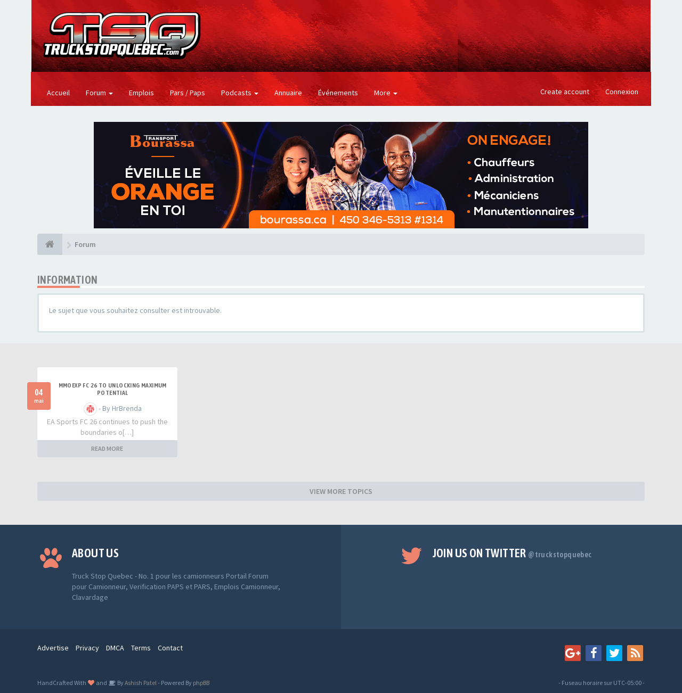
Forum (99, 92)
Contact (170, 648)
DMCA (115, 648)
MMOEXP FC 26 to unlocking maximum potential (113, 389)
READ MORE (107, 448)
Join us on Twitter (512, 553)
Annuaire (288, 92)
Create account (564, 91)
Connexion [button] (621, 91)
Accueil (58, 92)
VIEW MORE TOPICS (341, 491)
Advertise (53, 648)
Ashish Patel (140, 683)
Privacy (87, 648)
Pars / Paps (187, 92)
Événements (338, 92)
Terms (141, 648)
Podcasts (239, 92)
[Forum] (49, 244)
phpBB (201, 683)
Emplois (141, 92)
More (385, 92)
